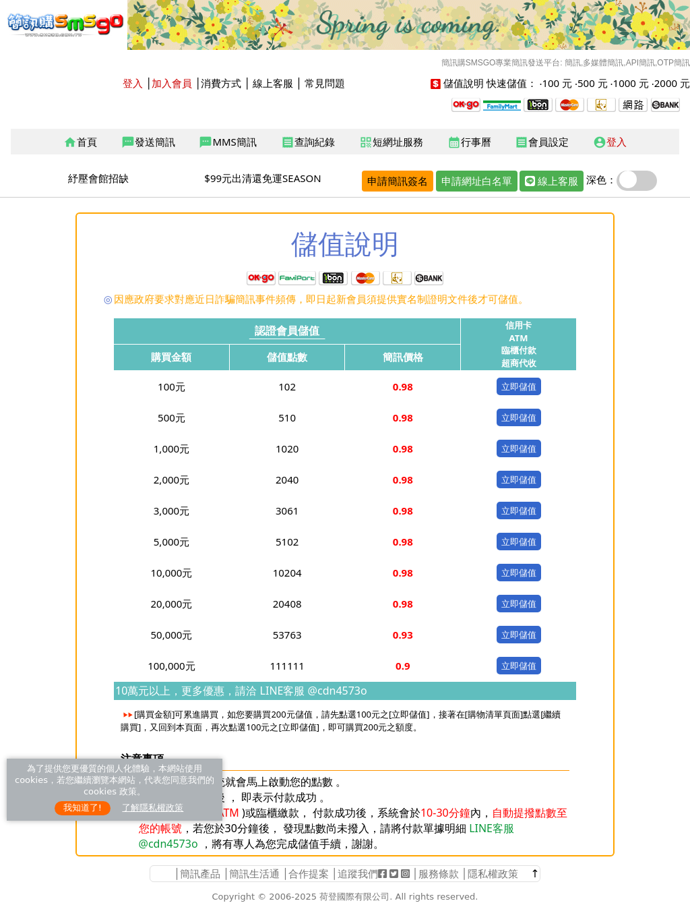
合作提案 (308, 873)
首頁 (80, 142)
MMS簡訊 (227, 142)
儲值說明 (463, 83)
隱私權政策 (493, 873)
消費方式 (221, 83)
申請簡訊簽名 (397, 180)
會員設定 (542, 142)
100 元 (557, 83)
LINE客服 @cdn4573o (312, 690)
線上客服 (273, 83)
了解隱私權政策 (152, 808)
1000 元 (631, 83)
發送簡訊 (148, 142)
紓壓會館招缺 (98, 178)
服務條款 (438, 873)
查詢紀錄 (308, 142)
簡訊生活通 (254, 873)
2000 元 (672, 83)
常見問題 (325, 83)
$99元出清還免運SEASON (262, 178)
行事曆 (469, 142)
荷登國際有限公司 (354, 897)
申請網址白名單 (476, 180)
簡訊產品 (200, 873)
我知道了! (82, 808)
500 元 (592, 83)
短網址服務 (391, 142)
